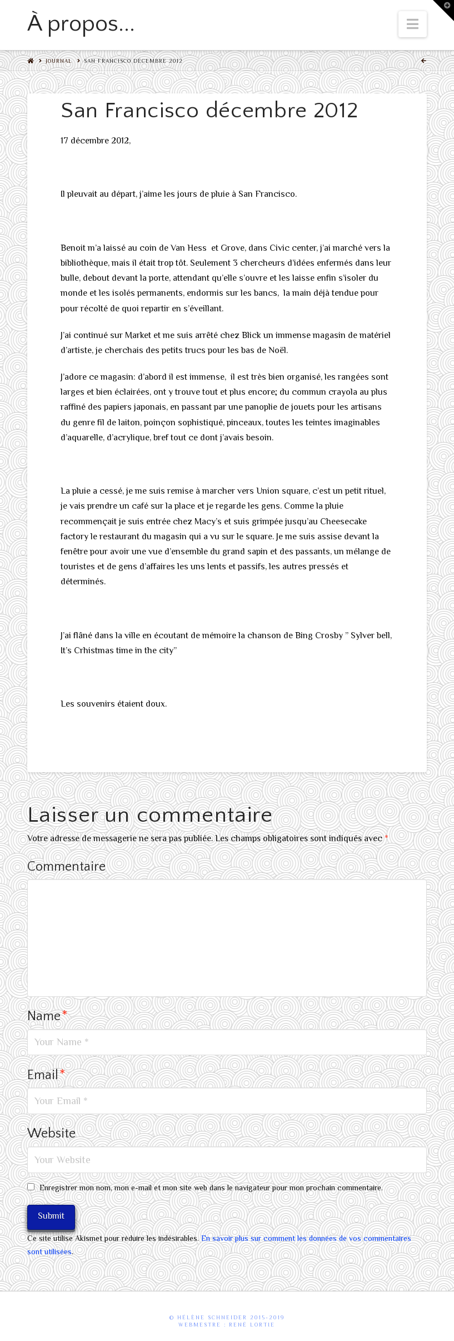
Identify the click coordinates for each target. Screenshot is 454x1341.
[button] (412, 24)
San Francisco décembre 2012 (133, 61)
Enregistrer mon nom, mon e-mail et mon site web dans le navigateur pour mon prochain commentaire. (211, 1187)
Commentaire (66, 867)
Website (51, 1133)
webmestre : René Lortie (226, 1325)
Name (47, 1016)
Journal (59, 61)
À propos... (81, 24)
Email (46, 1075)
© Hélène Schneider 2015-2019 (227, 1317)
